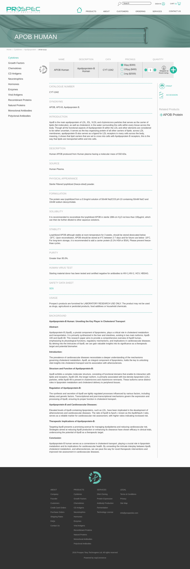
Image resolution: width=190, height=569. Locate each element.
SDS (51, 288)
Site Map (123, 503)
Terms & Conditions (128, 494)
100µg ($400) (129, 69)
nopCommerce (100, 558)
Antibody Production (105, 503)
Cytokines (13, 57)
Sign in (158, 4)
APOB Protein (173, 114)
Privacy (123, 499)
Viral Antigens (15, 94)
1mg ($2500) (128, 73)
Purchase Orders (58, 512)
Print (169, 86)
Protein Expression (105, 499)
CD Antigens (14, 73)
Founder (54, 499)
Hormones (13, 84)
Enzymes (13, 89)
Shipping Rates (57, 517)
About (54, 490)
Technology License (105, 512)
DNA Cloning (102, 494)
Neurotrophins (15, 79)
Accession (172, 95)
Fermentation (102, 508)
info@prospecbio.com (129, 513)
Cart (173, 4)
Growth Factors (16, 63)
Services (101, 490)
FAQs (53, 521)
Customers (55, 503)
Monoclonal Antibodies (20, 110)
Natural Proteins (16, 105)
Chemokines (14, 68)
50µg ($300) (128, 65)
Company (54, 494)
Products (79, 490)
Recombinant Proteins (20, 100)
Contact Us (55, 526)
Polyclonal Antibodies (19, 116)
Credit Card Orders (58, 508)
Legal (123, 490)
